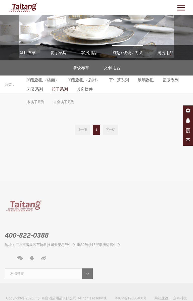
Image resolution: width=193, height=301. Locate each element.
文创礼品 (112, 68)
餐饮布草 (81, 68)
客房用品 (89, 53)
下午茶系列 (119, 80)
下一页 (110, 130)
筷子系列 (60, 89)
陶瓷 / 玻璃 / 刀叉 (127, 53)
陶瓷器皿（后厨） (84, 80)
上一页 (82, 130)
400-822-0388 (188, 110)
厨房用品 (165, 53)
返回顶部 (188, 141)
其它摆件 (85, 89)
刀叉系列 (35, 89)
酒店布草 (28, 53)
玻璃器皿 (146, 80)
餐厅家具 (58, 53)
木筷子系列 (35, 102)
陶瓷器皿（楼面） (43, 80)
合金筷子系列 (63, 102)
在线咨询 (188, 121)
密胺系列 (171, 80)
